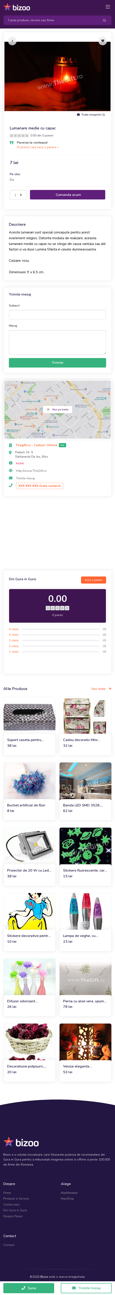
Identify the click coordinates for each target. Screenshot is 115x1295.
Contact (8, 1245)
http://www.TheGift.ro (31, 471)
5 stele (14, 629)
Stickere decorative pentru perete (28, 936)
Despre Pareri (13, 1216)
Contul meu (11, 1204)
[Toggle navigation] (107, 7)
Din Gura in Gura (15, 1210)
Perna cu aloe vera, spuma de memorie (84, 1001)
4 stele (14, 635)
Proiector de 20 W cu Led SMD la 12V (28, 870)
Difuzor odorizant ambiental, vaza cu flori (26, 1001)
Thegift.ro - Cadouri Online (37, 445)
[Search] (50, 20)
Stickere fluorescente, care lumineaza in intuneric (85, 870)
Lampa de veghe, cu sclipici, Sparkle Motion (81, 936)
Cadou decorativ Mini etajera (80, 740)
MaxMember (69, 1193)
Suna (29, 1288)
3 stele (14, 640)
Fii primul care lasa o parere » (37, 147)
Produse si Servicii (16, 1198)
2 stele (14, 646)
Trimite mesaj (25, 478)
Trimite (57, 362)
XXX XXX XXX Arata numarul (39, 486)
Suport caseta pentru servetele (24, 740)
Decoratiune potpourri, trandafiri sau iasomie (25, 1066)
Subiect (14, 305)
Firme (7, 1193)
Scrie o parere (93, 580)
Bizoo (44, 1277)
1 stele (14, 652)
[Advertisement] (57, 534)
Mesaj (13, 326)
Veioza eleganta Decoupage (76, 1066)
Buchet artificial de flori (26, 805)
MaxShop (67, 1198)
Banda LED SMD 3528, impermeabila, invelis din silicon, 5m (83, 805)
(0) (104, 629)
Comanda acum (68, 194)
